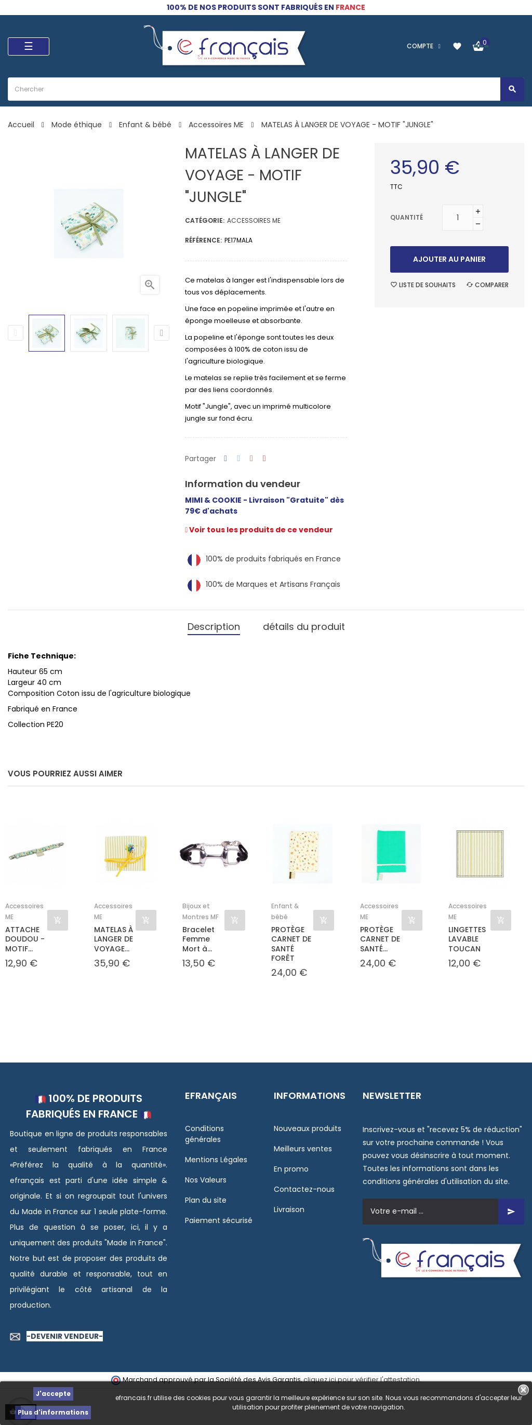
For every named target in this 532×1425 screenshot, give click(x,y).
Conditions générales (204, 1134)
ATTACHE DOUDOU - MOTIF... (25, 939)
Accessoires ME (254, 220)
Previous (15, 333)
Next (161, 333)
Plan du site (206, 1200)
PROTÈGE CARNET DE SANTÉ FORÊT (291, 944)
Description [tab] (214, 626)
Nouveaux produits (307, 1128)
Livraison (289, 1209)
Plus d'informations (53, 1412)
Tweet (238, 458)
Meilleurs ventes (303, 1149)
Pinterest (264, 458)
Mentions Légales (216, 1159)
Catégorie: (204, 220)
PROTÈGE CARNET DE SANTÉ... (380, 939)
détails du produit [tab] (304, 626)
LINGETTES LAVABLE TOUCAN (467, 939)
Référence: (203, 240)
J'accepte (53, 1393)
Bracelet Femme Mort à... (198, 939)
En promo (291, 1169)
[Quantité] (457, 218)
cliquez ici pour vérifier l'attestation (361, 1379)
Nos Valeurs (206, 1180)
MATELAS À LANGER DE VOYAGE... (113, 939)
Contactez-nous (304, 1189)
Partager (225, 458)
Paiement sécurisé (218, 1220)
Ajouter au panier (449, 259)
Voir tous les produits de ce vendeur (259, 530)
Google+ (251, 458)
